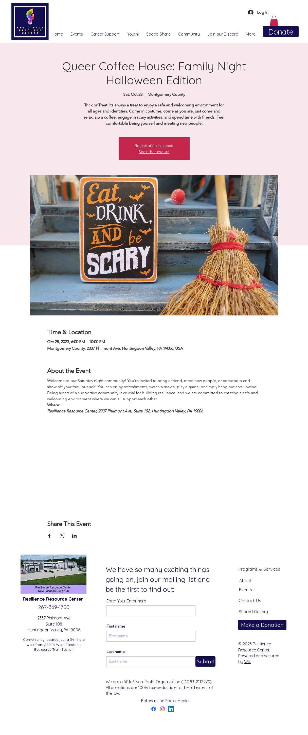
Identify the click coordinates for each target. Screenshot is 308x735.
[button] (274, 21)
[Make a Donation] (262, 625)
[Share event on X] (62, 536)
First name (115, 626)
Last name (115, 652)
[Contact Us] (250, 600)
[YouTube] (179, 709)
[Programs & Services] (259, 569)
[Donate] (281, 31)
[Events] (245, 589)
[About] (245, 580)
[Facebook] (154, 709)
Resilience (34, 599)
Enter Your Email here (126, 601)
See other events (154, 151)
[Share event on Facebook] (49, 536)
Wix (247, 661)
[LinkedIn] (171, 709)
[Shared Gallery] (253, 611)
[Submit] (205, 661)
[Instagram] (162, 709)
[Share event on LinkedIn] (74, 536)
